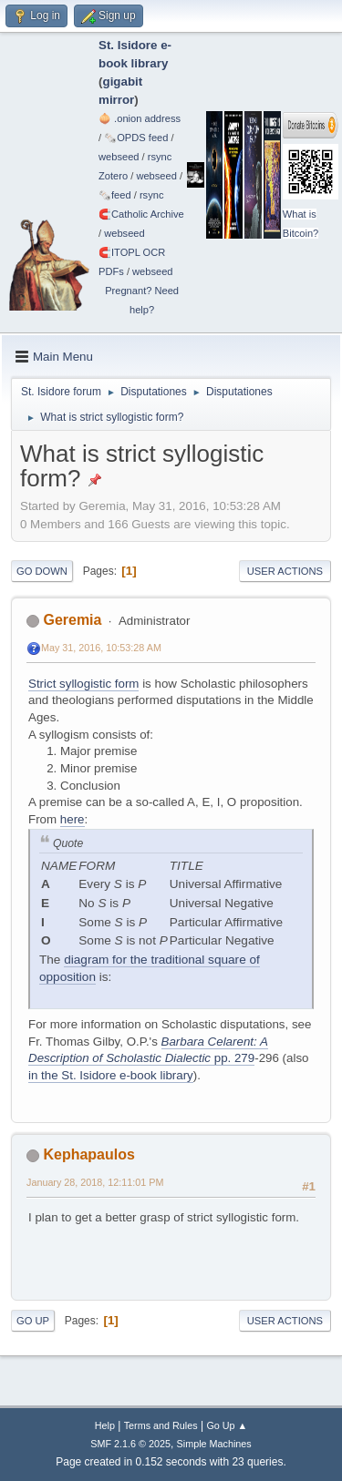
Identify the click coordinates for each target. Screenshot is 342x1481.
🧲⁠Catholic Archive (141, 214)
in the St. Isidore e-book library (110, 1075)
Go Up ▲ (226, 1425)
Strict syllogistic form (83, 683)
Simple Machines (214, 1443)
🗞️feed (114, 194)
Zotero (113, 175)
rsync (160, 156)
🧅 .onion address (139, 118)
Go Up (32, 1320)
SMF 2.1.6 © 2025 (130, 1443)
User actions (285, 571)
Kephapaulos (88, 1154)
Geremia (72, 620)
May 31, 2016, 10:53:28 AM (101, 647)
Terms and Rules (161, 1425)
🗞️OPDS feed (136, 137)
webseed (118, 156)
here (72, 819)
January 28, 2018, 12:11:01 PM (94, 1182)
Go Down (41, 571)
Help (105, 1425)
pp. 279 (232, 1058)
